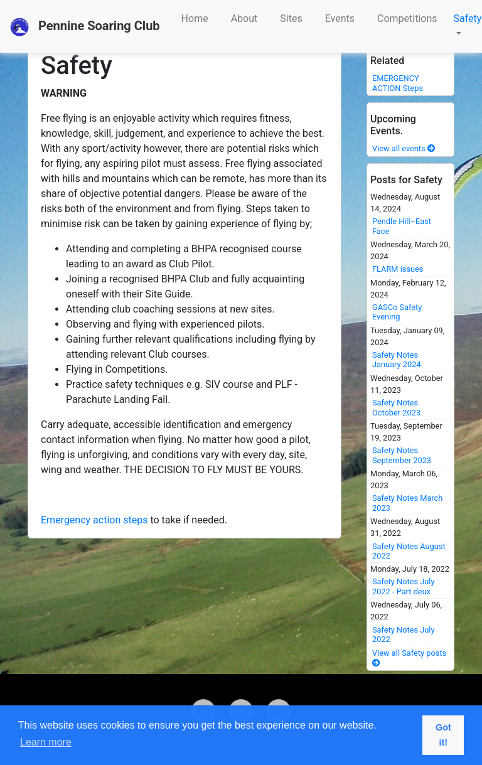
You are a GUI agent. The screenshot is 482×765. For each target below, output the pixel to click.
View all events (404, 148)
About (244, 18)
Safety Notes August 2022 (409, 551)
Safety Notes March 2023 (407, 502)
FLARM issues (397, 269)
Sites (291, 18)
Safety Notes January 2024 (396, 359)
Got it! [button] (443, 734)
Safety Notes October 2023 (396, 407)
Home (194, 18)
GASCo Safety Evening (397, 311)
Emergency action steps (94, 520)
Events (340, 18)
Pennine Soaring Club (85, 27)
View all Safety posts (409, 657)
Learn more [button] (46, 742)
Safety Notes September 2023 (401, 455)
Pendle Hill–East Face (401, 226)
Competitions (407, 18)
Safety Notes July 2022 (403, 634)
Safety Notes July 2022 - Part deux (403, 586)
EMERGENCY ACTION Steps (397, 82)
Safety (468, 18)
